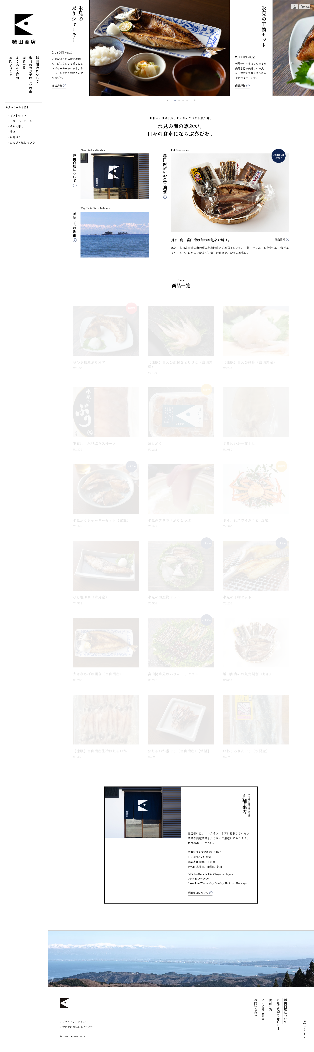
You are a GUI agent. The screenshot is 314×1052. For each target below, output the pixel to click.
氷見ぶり (15, 137)
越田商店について (37, 69)
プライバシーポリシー (75, 1022)
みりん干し (17, 126)
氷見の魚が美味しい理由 (30, 74)
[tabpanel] (181, 48)
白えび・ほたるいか (22, 142)
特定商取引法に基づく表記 (78, 1027)
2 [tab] (179, 100)
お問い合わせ (10, 66)
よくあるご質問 (17, 68)
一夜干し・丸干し (21, 121)
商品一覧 (24, 63)
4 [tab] (187, 100)
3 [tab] (183, 100)
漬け (12, 132)
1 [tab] (175, 100)
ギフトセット (18, 115)
